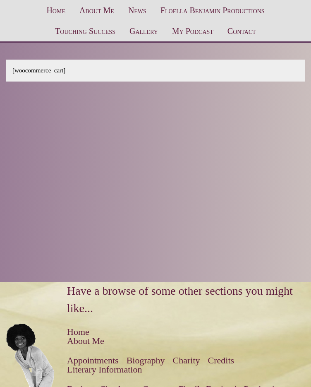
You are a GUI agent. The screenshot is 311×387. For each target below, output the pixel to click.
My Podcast (192, 31)
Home (55, 10)
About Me (96, 10)
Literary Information (104, 369)
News (137, 10)
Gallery (143, 31)
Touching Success (85, 31)
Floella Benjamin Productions (212, 10)
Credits (221, 360)
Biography (146, 360)
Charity (186, 360)
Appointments (93, 360)
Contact (241, 31)
